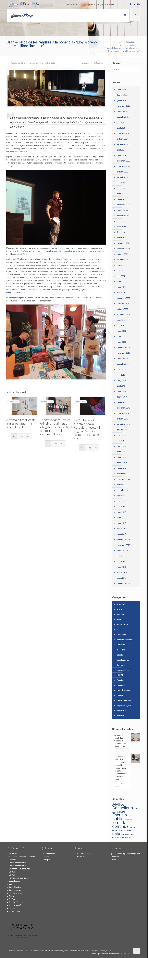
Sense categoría (127, 45)
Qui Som (12, 899)
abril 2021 (121, 282)
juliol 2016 (121, 556)
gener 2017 (121, 534)
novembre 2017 (123, 479)
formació (121, 665)
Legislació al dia (15, 893)
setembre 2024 (123, 144)
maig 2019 (121, 380)
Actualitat (130, 42)
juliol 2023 (121, 183)
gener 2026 (121, 100)
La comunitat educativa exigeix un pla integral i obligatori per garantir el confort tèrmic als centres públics (56, 427)
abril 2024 (121, 150)
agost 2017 (121, 496)
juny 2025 (121, 122)
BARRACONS (122, 624)
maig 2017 (121, 512)
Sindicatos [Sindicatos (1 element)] (125, 834)
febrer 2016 (122, 572)
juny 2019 (121, 375)
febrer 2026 (122, 95)
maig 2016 (121, 567)
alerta (119, 609)
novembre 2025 (123, 106)
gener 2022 (121, 238)
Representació (15, 905)
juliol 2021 (121, 271)
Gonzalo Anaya (30, 63)
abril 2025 (121, 128)
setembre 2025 (123, 117)
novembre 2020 (123, 303)
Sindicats (121, 715)
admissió (121, 604)
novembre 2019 (123, 353)
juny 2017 (121, 507)
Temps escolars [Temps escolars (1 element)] (125, 838)
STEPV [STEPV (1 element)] (132, 834)
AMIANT (120, 614)
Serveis (12, 908)
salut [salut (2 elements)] (117, 833)
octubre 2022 (122, 210)
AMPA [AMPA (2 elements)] (118, 804)
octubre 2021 (122, 254)
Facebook (115, 857)
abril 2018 (121, 452)
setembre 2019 (123, 364)
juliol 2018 (121, 435)
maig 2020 (121, 331)
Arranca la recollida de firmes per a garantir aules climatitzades (20, 423)
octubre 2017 (122, 485)
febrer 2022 (122, 232)
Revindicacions (123, 690)
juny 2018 (121, 441)
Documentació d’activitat (19, 869)
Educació (121, 645)
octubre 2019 (122, 358)
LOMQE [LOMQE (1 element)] (120, 830)
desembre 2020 (123, 298)
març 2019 (121, 391)
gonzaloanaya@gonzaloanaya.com (101, 4)
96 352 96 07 (72, 4)
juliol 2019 (121, 369)
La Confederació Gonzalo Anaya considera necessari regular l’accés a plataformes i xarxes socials (87, 429)
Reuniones (121, 680)
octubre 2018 (122, 419)
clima (119, 630)
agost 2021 (121, 265)
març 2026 (121, 89)
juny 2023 (121, 188)
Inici (118, 42)
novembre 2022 (123, 205)
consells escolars (124, 640)
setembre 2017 (123, 490)
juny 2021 (121, 276)
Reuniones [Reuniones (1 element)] (127, 830)
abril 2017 (121, 518)
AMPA (119, 619)
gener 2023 (121, 199)
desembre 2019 (123, 347)
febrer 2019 (122, 397)
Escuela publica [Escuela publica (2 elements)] (119, 817)
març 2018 (121, 457)
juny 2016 (121, 561)
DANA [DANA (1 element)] (135, 809)
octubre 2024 (122, 139)
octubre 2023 (122, 172)
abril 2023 (121, 194)
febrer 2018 (122, 463)
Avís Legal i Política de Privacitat (22, 857)
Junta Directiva (15, 887)
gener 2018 (121, 468)
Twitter (113, 860)
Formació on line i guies (19, 878)
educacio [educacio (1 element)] (115, 812)
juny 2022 (121, 221)
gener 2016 (121, 578)
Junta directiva (15, 890)
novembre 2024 (123, 133)
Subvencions (14, 911)
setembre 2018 (123, 424)
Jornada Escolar (124, 670)
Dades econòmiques (17, 863)
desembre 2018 (123, 408)
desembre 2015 (123, 583)
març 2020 (121, 342)
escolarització (123, 660)
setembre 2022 (123, 216)
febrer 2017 (122, 529)
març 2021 (121, 287)
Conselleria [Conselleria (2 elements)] (122, 807)
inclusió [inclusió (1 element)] (129, 820)
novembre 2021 (123, 249)
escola (120, 655)
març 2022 (121, 227)
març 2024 (121, 155)
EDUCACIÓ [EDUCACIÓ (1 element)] (123, 812)
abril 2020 (121, 336)
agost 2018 (121, 430)
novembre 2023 (123, 166)
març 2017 (121, 523)
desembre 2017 (123, 474)
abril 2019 (121, 386)
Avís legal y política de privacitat (105, 954)
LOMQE (120, 675)
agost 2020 (121, 320)
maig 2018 (121, 446)
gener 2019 (121, 402)
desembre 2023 (123, 161)
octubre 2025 (122, 111)
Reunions (121, 685)
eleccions (121, 650)
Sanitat (120, 695)
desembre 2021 (123, 243)
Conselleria (121, 635)
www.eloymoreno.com (16, 293)
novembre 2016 (123, 545)
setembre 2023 (123, 177)
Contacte (12, 860)
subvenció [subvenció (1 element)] (115, 838)
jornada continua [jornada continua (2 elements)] (120, 824)
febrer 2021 (122, 293)
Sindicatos (121, 710)
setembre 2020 (123, 314)
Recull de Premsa (16, 902)
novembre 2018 (123, 413)
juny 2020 (121, 325)
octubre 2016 (122, 550)
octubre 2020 (122, 309)
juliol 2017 (121, 501)
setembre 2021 (123, 260)
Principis (12, 896)
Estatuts (12, 872)
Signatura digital (124, 705)
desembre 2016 (123, 540)
